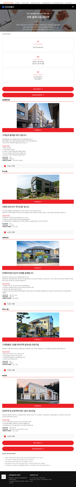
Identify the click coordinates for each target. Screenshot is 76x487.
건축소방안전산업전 (46, 2)
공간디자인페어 (68, 2)
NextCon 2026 (25, 2)
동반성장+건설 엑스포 (35, 2)
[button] (38, 166)
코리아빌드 (17, 2)
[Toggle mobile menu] (73, 6)
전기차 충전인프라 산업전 (58, 2)
